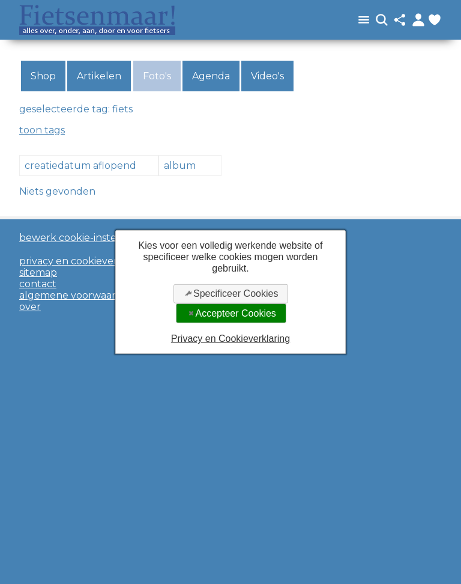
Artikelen (99, 76)
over (30, 306)
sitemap (38, 272)
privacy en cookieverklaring (85, 261)
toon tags (42, 130)
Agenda (211, 76)
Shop (43, 76)
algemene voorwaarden (77, 295)
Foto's (157, 76)
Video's (267, 76)
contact (37, 284)
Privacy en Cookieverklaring (230, 338)
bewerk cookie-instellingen (84, 237)
